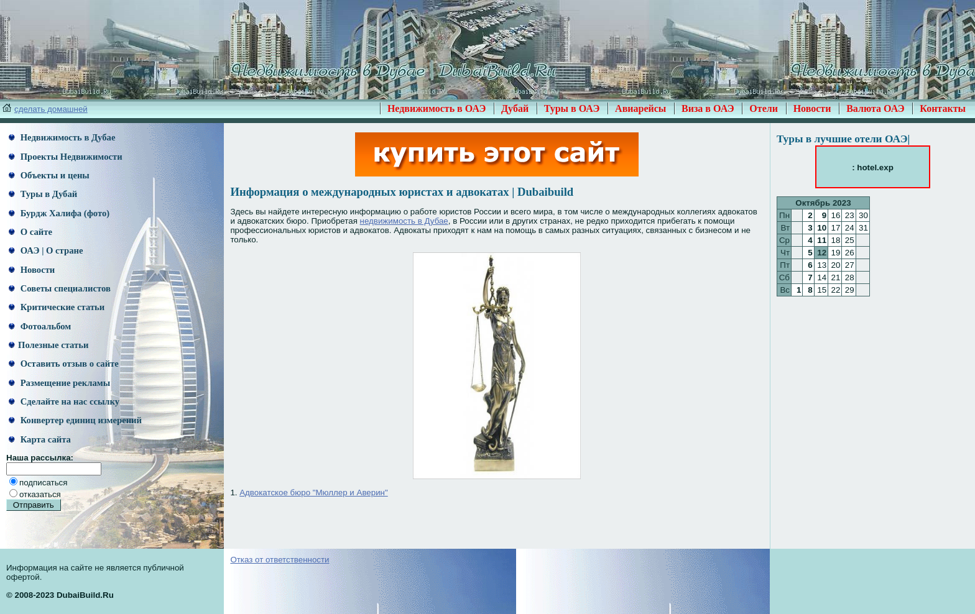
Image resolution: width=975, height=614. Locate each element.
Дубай (515, 108)
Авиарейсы (640, 108)
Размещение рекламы (59, 383)
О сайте (30, 232)
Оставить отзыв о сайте (64, 364)
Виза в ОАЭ (708, 108)
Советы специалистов (60, 288)
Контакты (943, 108)
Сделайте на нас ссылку (64, 401)
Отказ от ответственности (279, 559)
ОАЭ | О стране (46, 250)
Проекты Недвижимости (65, 157)
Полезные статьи (48, 345)
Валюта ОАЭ (875, 108)
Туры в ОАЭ (572, 108)
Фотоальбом (40, 326)
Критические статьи (56, 307)
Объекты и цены (49, 175)
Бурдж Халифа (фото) (59, 213)
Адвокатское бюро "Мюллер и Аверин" (313, 492)
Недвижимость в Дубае (62, 137)
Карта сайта (40, 439)
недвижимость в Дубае (404, 221)
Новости (812, 108)
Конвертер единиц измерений (75, 420)
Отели (763, 108)
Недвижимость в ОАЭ (436, 108)
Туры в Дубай (43, 194)
